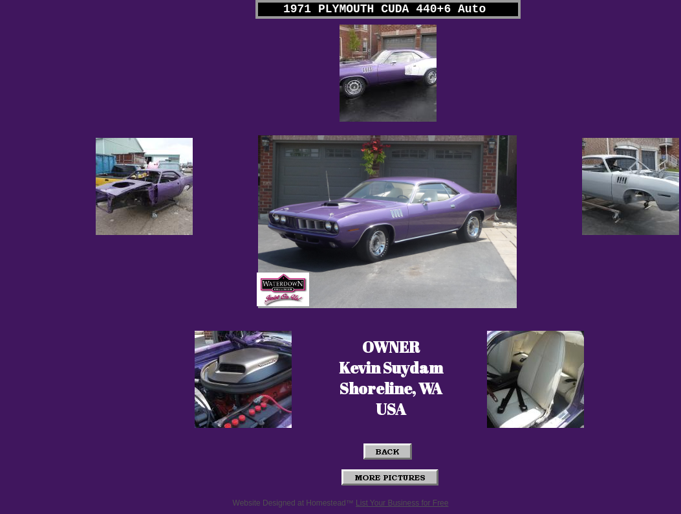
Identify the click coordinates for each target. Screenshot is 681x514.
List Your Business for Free (402, 503)
